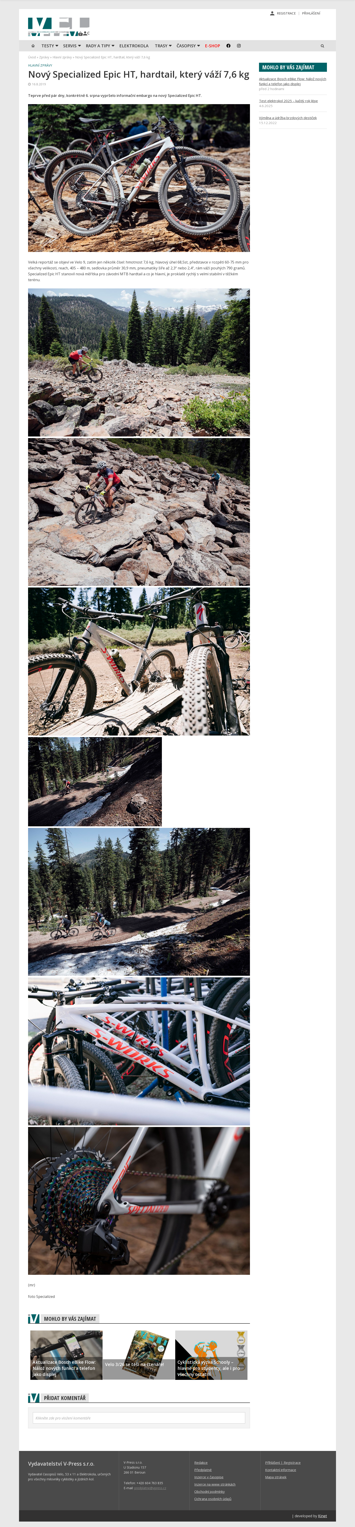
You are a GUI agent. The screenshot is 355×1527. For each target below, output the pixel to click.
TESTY (47, 51)
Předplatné (203, 1475)
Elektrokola (134, 51)
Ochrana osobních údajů (212, 1504)
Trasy (161, 51)
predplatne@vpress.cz (150, 1493)
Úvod (32, 62)
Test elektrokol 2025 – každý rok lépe (288, 106)
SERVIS (70, 51)
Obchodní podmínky (209, 1496)
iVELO (66, 29)
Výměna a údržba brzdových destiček (288, 123)
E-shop (212, 51)
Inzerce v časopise (208, 1482)
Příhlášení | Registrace (283, 1467)
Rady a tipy (98, 51)
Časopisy (186, 51)
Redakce (201, 1467)
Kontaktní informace (280, 1475)
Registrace (286, 13)
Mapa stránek (275, 1482)
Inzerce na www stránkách (214, 1489)
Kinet (322, 1521)
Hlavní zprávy (62, 62)
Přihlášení (311, 13)
